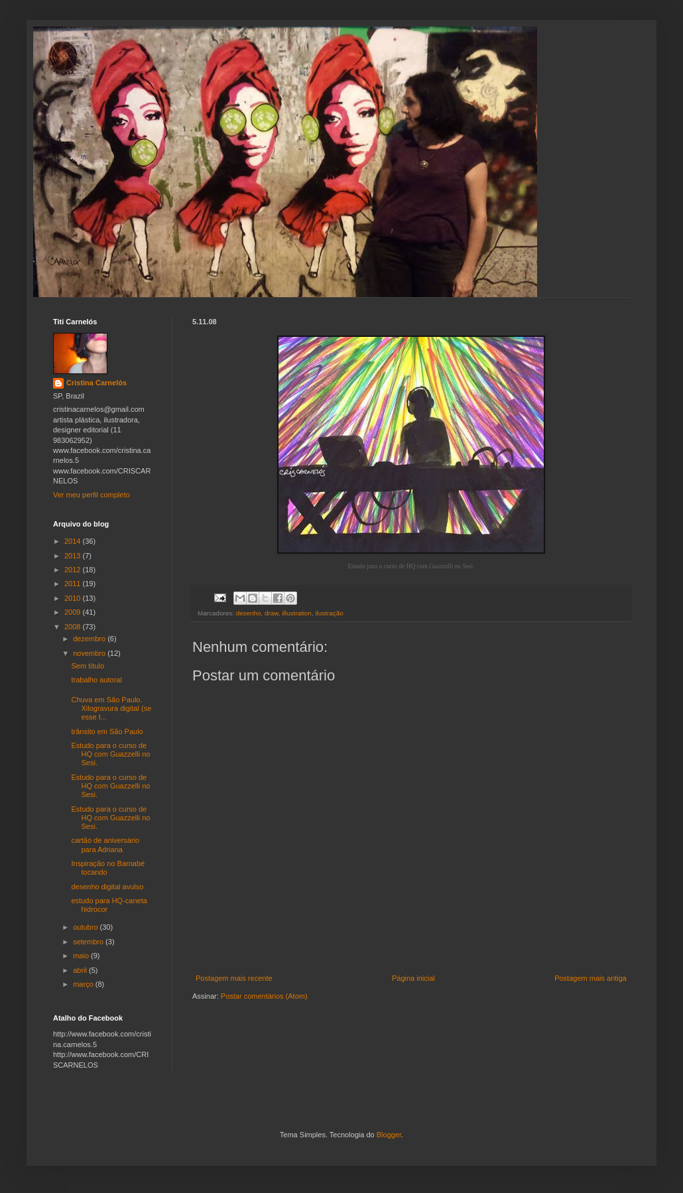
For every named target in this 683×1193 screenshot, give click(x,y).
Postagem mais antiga (590, 978)
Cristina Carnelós (96, 383)
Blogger (389, 1135)
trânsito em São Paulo (107, 731)
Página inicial (413, 978)
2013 (73, 556)
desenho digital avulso (107, 887)
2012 (73, 570)
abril (81, 970)
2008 (73, 627)
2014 (73, 541)
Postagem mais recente (234, 978)
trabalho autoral (96, 680)
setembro (89, 942)
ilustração (329, 613)
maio (82, 956)
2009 (73, 612)
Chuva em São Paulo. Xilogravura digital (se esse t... (111, 708)
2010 (73, 598)
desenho (248, 613)
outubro (86, 927)
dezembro (90, 639)
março (84, 984)
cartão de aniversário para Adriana (105, 844)
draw (272, 613)
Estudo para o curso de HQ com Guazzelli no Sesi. (110, 754)
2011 (73, 584)
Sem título (87, 666)
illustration (296, 613)
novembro (90, 653)
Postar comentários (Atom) (264, 996)
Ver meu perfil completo (91, 495)
